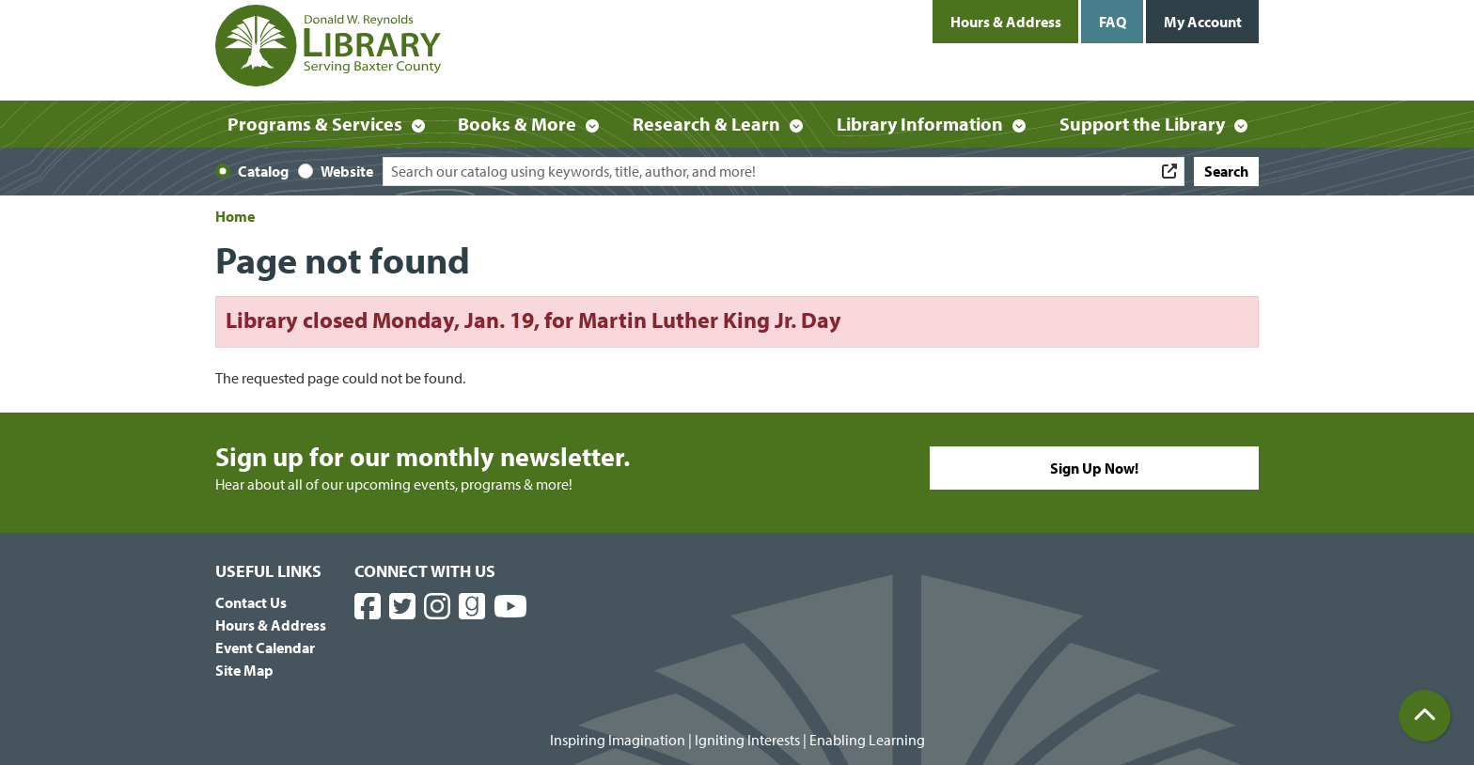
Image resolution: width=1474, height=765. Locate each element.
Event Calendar (265, 647)
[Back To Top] (1424, 716)
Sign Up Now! (1094, 468)
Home (235, 216)
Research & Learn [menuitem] (706, 123)
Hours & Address (1005, 21)
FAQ (1112, 21)
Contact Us (251, 602)
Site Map (244, 670)
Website (347, 171)
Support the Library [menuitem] (1142, 123)
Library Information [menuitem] (920, 123)
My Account (1203, 21)
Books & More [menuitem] (517, 123)
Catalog (263, 171)
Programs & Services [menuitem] (314, 123)
